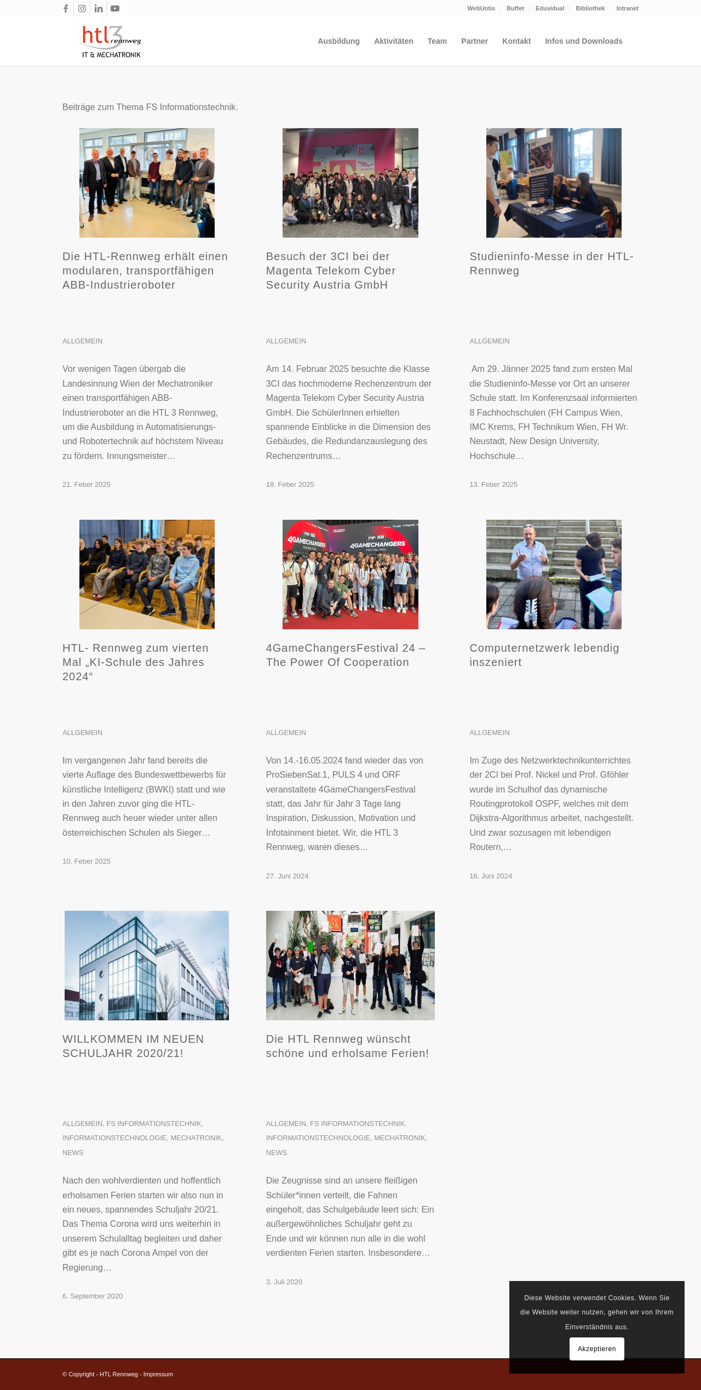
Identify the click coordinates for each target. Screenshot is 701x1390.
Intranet (628, 8)
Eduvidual (550, 8)
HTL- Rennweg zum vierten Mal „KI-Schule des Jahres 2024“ (135, 662)
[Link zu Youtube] (115, 8)
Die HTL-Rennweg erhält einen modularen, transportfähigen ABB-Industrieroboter (145, 270)
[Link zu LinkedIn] (98, 8)
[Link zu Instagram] (82, 8)
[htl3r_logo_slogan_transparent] (107, 41)
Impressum (158, 1374)
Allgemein (82, 341)
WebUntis (482, 8)
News (72, 1152)
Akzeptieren (597, 1349)
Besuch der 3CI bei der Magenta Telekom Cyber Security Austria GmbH (331, 270)
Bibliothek (590, 8)
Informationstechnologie (114, 1138)
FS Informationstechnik (153, 1123)
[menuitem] (482, 8)
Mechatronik (196, 1138)
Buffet (515, 8)
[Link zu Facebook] (65, 8)
